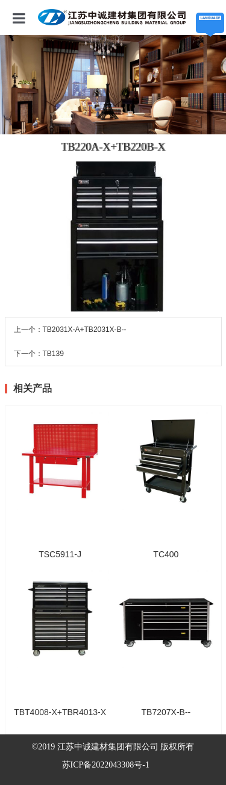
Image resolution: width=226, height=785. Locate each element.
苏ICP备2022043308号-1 (105, 764)
